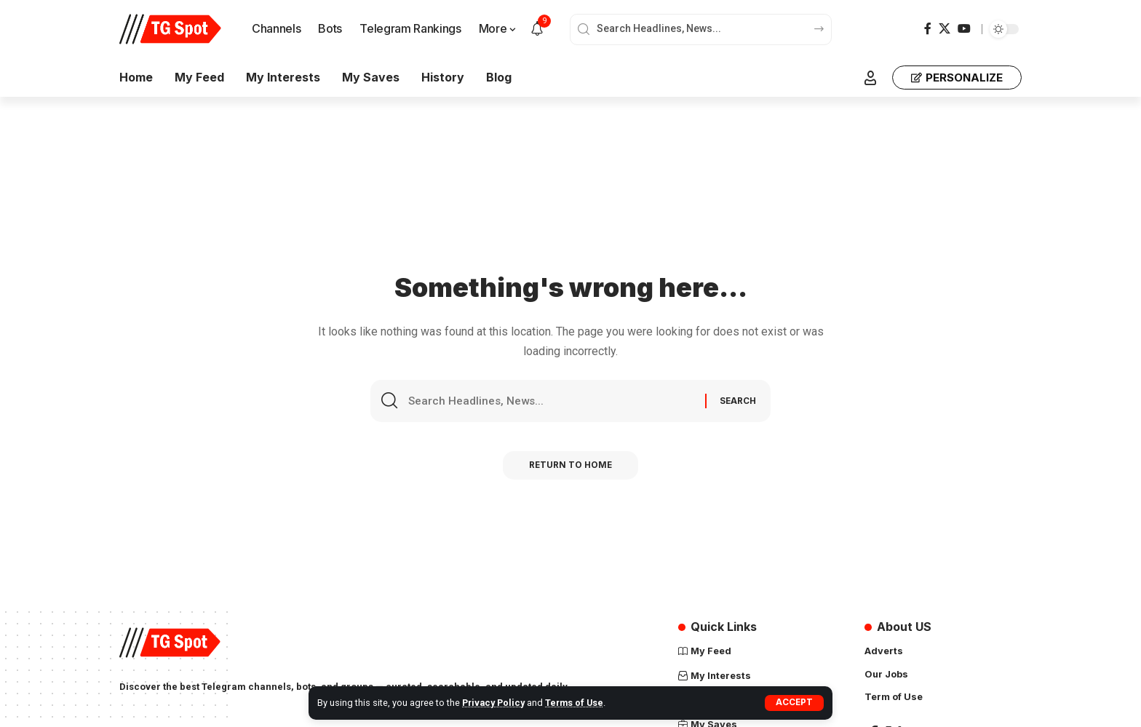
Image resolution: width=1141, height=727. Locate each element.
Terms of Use (577, 702)
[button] (794, 703)
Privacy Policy (494, 702)
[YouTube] (964, 29)
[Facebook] (928, 29)
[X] (944, 29)
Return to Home (570, 468)
